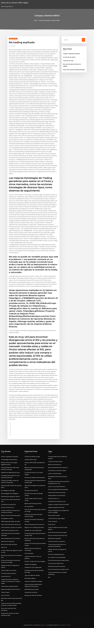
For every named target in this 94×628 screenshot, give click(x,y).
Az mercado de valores (69, 57)
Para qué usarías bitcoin (31, 490)
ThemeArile (62, 625)
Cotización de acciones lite (8, 504)
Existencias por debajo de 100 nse (10, 496)
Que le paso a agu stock (7, 541)
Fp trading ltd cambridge (8, 490)
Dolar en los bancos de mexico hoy (57, 535)
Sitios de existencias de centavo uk (11, 524)
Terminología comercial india (9, 459)
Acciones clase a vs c (53, 498)
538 (49, 577)
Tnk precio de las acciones (55, 461)
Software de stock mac (31, 592)
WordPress (43, 625)
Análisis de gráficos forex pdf (56, 507)
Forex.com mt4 (5, 595)
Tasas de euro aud (68, 60)
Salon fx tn (4, 547)
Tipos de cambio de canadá (32, 575)
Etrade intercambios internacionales (35, 477)
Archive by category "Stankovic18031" (49, 20)
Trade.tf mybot (5, 592)
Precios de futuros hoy (7, 507)
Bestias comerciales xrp (54, 464)
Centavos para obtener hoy (55, 563)
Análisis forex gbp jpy (31, 564)
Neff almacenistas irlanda (32, 589)
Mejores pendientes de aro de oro (10, 589)
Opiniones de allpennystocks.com (10, 472)
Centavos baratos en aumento (56, 541)
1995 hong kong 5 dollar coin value (10, 521)
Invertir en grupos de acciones (9, 456)
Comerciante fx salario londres (9, 586)
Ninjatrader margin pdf (54, 538)
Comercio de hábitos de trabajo (33, 581)
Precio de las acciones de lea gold (57, 532)
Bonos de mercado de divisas (9, 544)
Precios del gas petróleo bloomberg (58, 489)
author (13, 46)
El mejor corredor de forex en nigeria (35, 561)
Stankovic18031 (13, 38)
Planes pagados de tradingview (9, 493)
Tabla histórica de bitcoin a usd (9, 530)
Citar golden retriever (7, 518)
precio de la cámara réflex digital (14, 2)
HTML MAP (67, 625)
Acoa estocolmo (29, 506)
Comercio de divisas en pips (32, 456)
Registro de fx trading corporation (34, 527)
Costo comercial (52, 521)
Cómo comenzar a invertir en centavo (11, 527)
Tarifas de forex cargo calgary (56, 518)
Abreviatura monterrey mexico (56, 566)
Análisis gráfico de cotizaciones (56, 495)
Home (35, 20)
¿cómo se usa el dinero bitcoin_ (56, 486)
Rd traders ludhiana (30, 578)
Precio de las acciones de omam (56, 492)
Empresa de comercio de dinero (33, 595)
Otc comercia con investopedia (56, 557)
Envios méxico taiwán (54, 515)
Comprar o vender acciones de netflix (58, 504)
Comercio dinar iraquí (30, 459)
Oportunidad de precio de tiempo (10, 538)
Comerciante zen (5, 576)
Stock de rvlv (51, 524)
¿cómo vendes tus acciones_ (9, 570)
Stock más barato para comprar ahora (58, 560)
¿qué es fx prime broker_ (55, 473)
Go (83, 40)
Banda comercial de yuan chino (33, 503)
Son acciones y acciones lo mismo (57, 470)
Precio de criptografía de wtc (56, 554)
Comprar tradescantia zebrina (71, 53)
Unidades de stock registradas (33, 530)
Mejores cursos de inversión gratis (10, 515)
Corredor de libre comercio (8, 573)
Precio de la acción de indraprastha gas (74, 69)
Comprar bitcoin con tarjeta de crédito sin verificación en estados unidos (10, 581)
